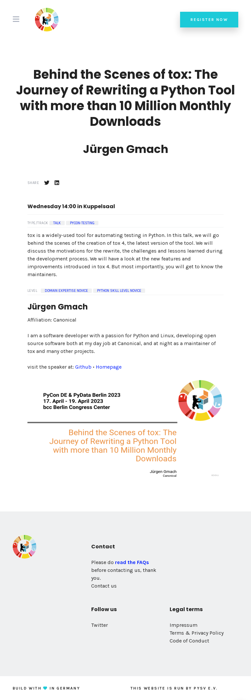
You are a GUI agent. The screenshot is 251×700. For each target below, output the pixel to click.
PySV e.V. (206, 688)
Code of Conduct (189, 641)
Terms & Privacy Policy (197, 633)
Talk (57, 223)
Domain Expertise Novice (66, 291)
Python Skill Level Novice (119, 291)
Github (83, 367)
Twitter (99, 625)
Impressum (183, 625)
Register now (209, 19)
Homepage (109, 367)
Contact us (104, 586)
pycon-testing (82, 223)
